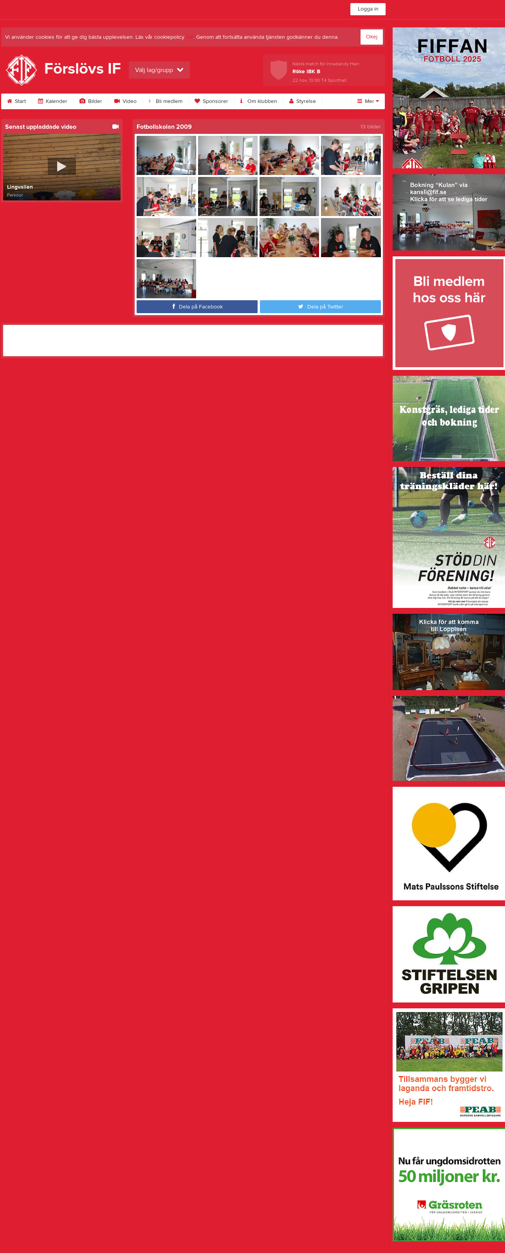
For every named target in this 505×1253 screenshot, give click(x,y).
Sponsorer (211, 101)
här (189, 37)
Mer (368, 101)
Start (16, 101)
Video (125, 101)
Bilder (90, 101)
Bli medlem (165, 101)
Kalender (52, 101)
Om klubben (258, 101)
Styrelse (302, 101)
